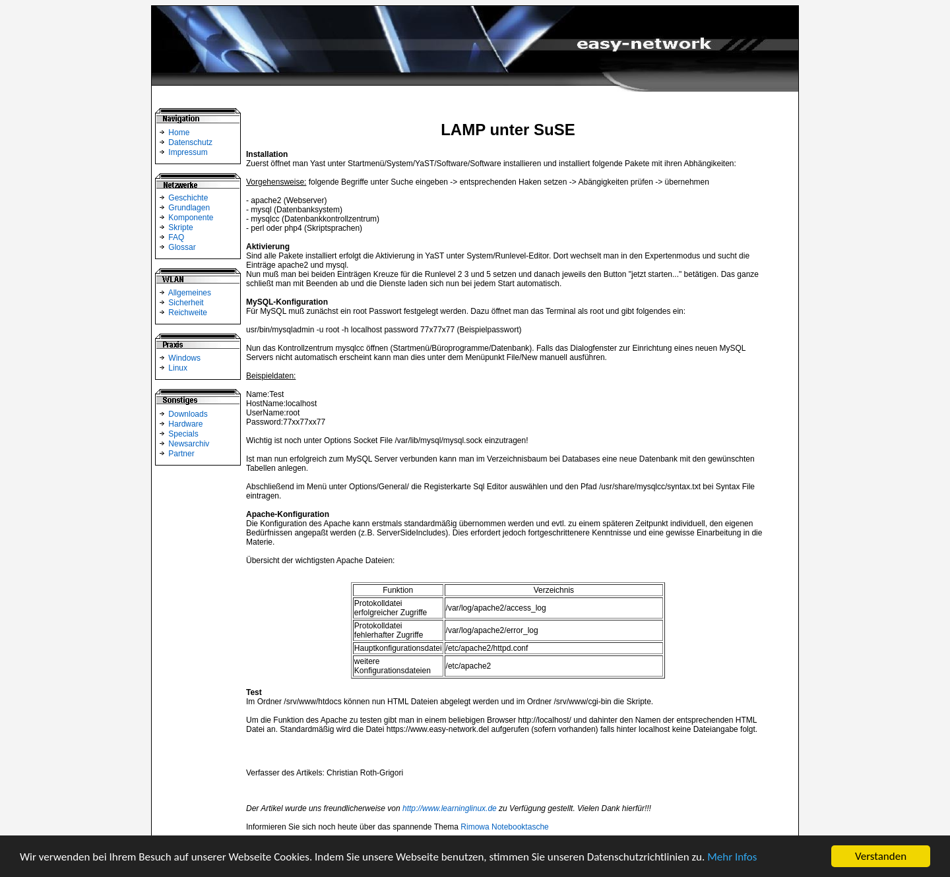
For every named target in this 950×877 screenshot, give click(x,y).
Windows (184, 358)
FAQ (176, 237)
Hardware (185, 424)
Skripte (180, 227)
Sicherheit (185, 302)
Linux (177, 368)
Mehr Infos (732, 857)
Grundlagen (189, 207)
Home (178, 132)
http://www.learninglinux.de (449, 808)
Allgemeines (189, 292)
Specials (183, 433)
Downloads (187, 414)
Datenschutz (190, 142)
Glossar (181, 247)
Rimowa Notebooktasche (504, 827)
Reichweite (187, 312)
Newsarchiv (188, 443)
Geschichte (188, 197)
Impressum (187, 152)
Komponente (190, 217)
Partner (181, 453)
